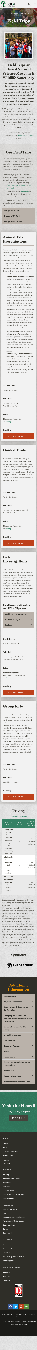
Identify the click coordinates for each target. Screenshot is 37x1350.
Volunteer (6, 1253)
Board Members (9, 1225)
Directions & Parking (10, 1151)
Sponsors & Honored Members (14, 1217)
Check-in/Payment (12, 1046)
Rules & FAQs (8, 1155)
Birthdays (6, 1272)
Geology (8, 625)
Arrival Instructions (12, 1035)
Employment (7, 1233)
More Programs (8, 1198)
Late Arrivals (9, 1040)
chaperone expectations (20, 117)
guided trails (20, 185)
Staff (4, 1213)
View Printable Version (18, 816)
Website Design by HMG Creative (19, 1324)
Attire (6, 1051)
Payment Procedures (13, 1001)
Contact (5, 1160)
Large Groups (10, 996)
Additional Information (26, 135)
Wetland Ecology (12, 619)
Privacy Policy (32, 1321)
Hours (5, 1147)
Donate (5, 1245)
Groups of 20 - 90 (11, 210)
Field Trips (6, 1276)
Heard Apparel (8, 1260)
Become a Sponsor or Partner (13, 1256)
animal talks (11, 185)
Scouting (6, 1174)
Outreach (6, 1280)
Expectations (9, 1057)
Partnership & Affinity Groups (13, 1221)
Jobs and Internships (10, 1209)
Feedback (6, 1163)
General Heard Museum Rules (17, 1081)
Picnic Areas (9, 1070)
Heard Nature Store (12, 1076)
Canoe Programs (9, 1190)
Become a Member (10, 1249)
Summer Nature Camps (11, 1178)
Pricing (8, 421)
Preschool (6, 1186)
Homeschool (7, 1182)
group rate (25, 191)
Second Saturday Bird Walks (13, 1194)
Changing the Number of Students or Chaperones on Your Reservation (18, 1018)
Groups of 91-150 (12, 216)
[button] (29, 4)
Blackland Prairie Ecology (16, 614)
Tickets (5, 1143)
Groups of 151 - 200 (13, 221)
